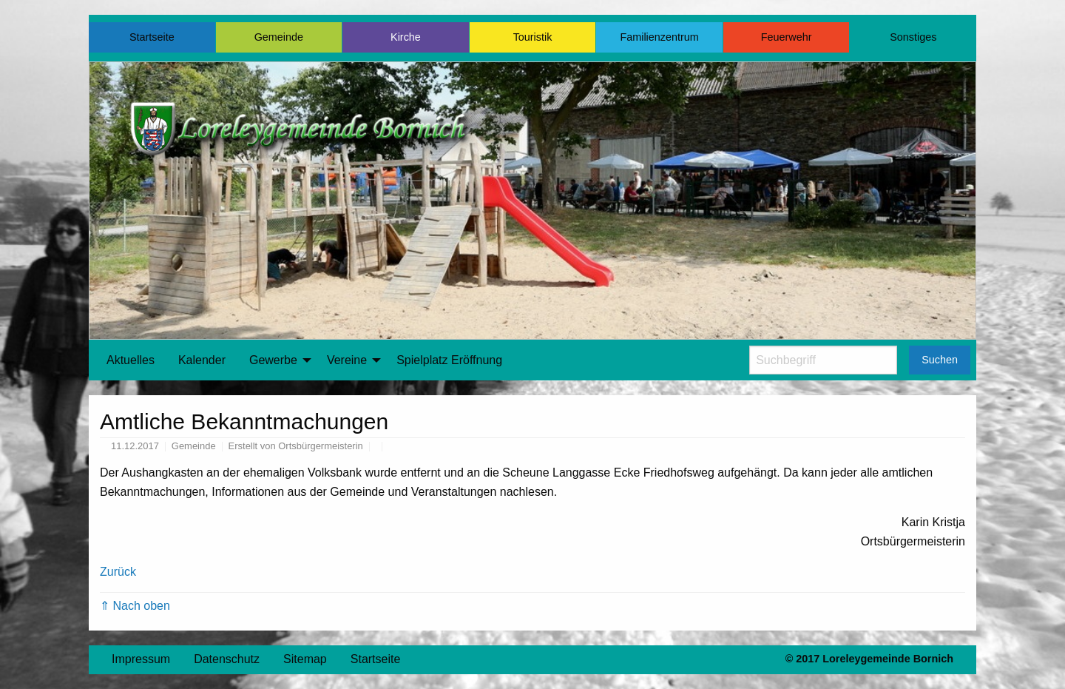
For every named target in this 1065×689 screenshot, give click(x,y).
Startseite (152, 37)
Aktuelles (130, 360)
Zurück (118, 571)
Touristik (532, 37)
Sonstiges (913, 37)
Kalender (202, 360)
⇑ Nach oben (135, 605)
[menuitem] (130, 360)
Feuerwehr (786, 37)
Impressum (141, 659)
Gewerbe (273, 360)
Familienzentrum (659, 37)
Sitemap (305, 659)
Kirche (405, 37)
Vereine (347, 360)
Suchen (940, 360)
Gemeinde (278, 37)
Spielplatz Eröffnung (449, 360)
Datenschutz (227, 659)
